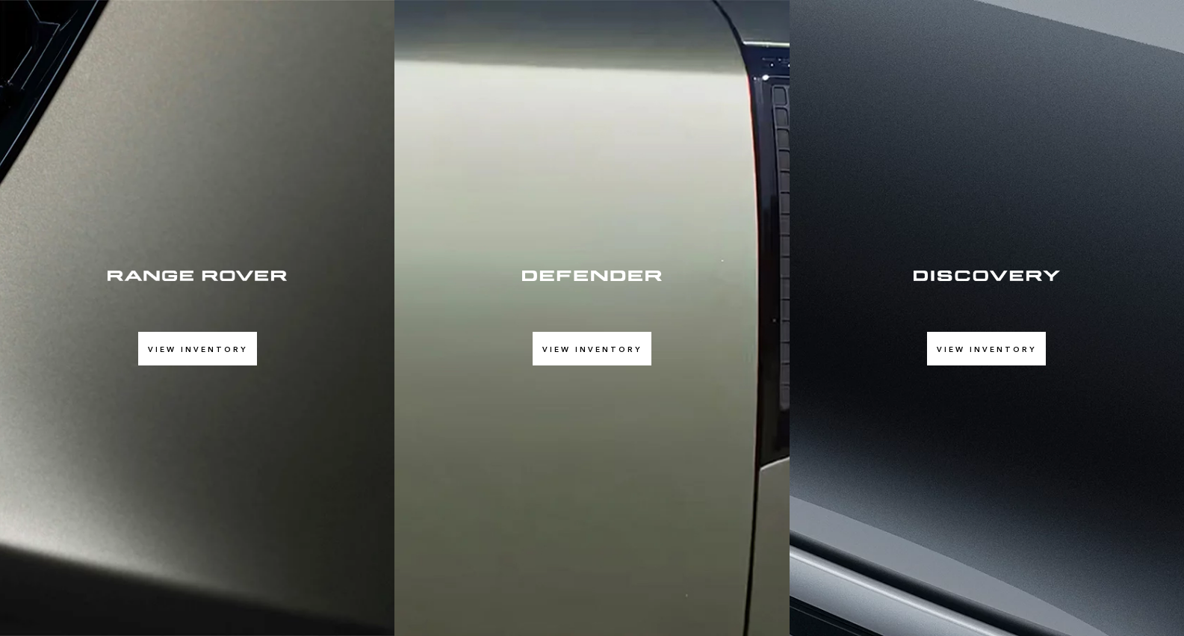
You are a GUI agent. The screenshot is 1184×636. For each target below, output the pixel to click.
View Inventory (197, 349)
